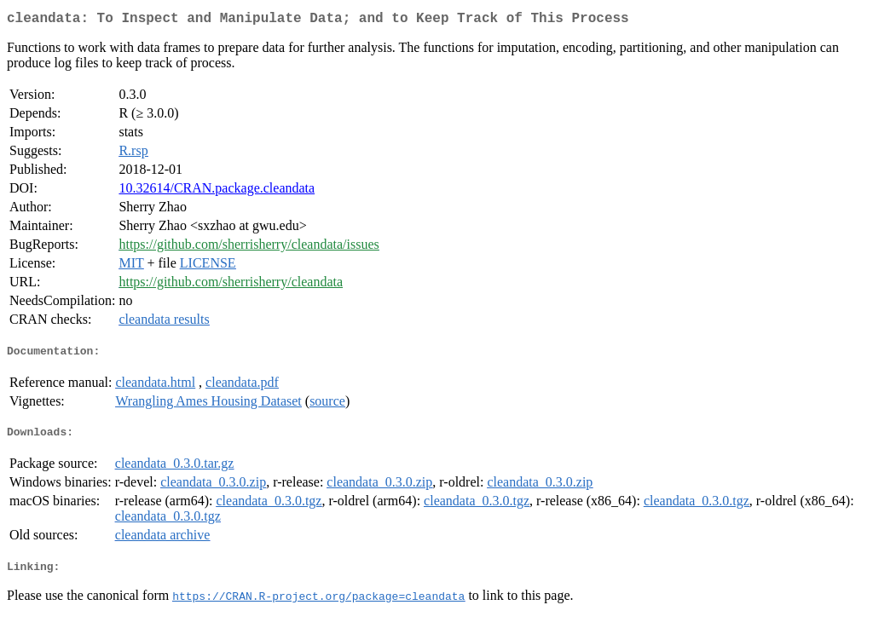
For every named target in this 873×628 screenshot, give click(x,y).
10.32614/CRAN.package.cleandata (217, 191)
